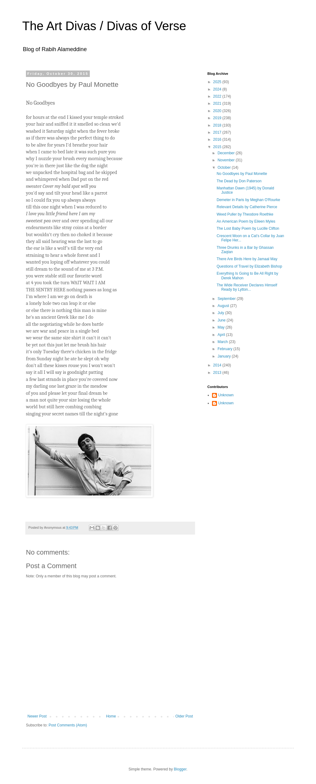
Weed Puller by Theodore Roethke (245, 214)
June (222, 320)
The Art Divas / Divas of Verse (104, 26)
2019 (217, 118)
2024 (217, 89)
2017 (217, 132)
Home (111, 716)
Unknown (226, 395)
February (225, 349)
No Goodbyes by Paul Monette (242, 174)
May (222, 327)
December (227, 153)
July (221, 313)
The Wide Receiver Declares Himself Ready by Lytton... (247, 287)
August (224, 306)
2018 (217, 125)
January (225, 356)
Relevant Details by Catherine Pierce (247, 207)
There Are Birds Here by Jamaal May (247, 259)
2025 (217, 82)
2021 (217, 103)
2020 (217, 111)
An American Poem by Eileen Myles (246, 221)
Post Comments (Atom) (67, 725)
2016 (217, 139)
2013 (217, 372)
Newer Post (37, 716)
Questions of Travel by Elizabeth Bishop (249, 266)
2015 (217, 147)
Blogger (180, 769)
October (225, 167)
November (227, 160)
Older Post (184, 716)
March (223, 342)
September (227, 299)
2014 (217, 365)
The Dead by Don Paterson (239, 181)
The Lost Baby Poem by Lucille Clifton (248, 228)
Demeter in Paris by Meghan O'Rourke (248, 200)
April (222, 335)
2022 (217, 96)
